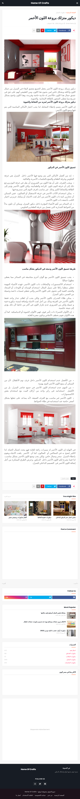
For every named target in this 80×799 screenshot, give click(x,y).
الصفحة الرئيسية (71, 13)
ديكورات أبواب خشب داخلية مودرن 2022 (53, 631)
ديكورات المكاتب (40, 657)
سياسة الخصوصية (40, 795)
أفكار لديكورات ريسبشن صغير (18, 517)
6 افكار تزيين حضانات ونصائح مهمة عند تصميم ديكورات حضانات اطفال (45, 622)
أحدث (75, 583)
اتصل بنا (18, 795)
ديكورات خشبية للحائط (44, 517)
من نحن (50, 795)
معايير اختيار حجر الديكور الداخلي (66, 517)
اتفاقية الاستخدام (28, 795)
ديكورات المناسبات (40, 663)
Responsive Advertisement (40, 729)
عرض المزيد (7, 496)
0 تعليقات (49, 23)
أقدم (4, 583)
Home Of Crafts (40, 3)
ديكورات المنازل (60, 13)
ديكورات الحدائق (40, 653)
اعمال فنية (40, 650)
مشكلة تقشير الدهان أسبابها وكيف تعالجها (53, 613)
